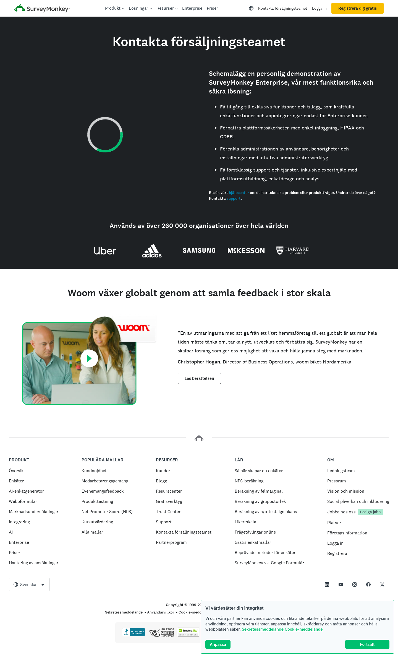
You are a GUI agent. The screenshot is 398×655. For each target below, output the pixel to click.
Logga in (319, 8)
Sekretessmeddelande (263, 629)
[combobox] (29, 584)
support (234, 198)
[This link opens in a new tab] (327, 584)
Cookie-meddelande (304, 629)
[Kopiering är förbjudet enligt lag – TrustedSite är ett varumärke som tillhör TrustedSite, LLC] (188, 635)
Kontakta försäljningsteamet (282, 8)
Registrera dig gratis (357, 8)
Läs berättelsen (199, 378)
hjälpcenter (239, 192)
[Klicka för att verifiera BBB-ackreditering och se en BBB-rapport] (133, 635)
